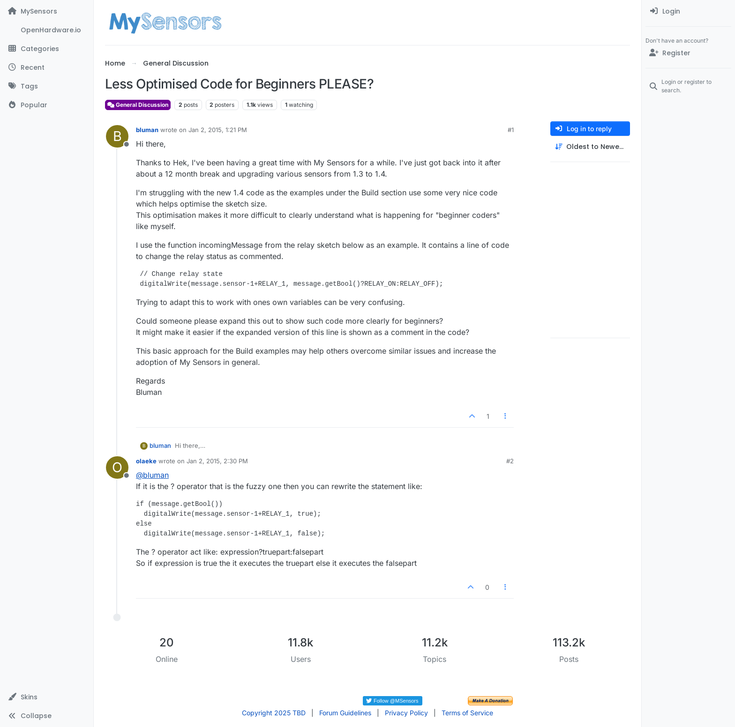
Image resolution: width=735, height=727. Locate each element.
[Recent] (47, 67)
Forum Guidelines (345, 713)
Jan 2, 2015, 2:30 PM (217, 461)
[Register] (688, 52)
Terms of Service (467, 713)
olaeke (146, 461)
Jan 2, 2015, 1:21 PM (217, 130)
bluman (147, 130)
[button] (47, 697)
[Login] (688, 11)
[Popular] (47, 104)
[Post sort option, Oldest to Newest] (590, 147)
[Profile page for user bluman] (117, 136)
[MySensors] (47, 11)
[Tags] (47, 86)
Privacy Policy (406, 713)
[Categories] (47, 48)
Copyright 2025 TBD (274, 713)
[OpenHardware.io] (47, 29)
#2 (510, 461)
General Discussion (137, 104)
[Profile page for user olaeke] (117, 467)
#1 (511, 130)
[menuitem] (688, 11)
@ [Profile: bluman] (152, 475)
